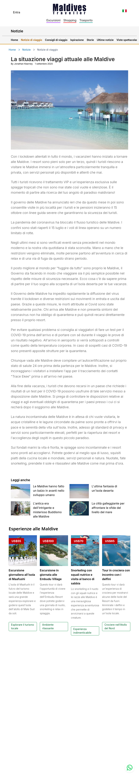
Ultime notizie (105, 39)
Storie (90, 39)
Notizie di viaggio (31, 39)
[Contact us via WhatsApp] (129, 767)
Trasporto (85, 20)
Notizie (26, 49)
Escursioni (53, 20)
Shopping (69, 20)
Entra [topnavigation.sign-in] (16, 12)
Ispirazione (77, 39)
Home (14, 39)
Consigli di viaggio (56, 39)
